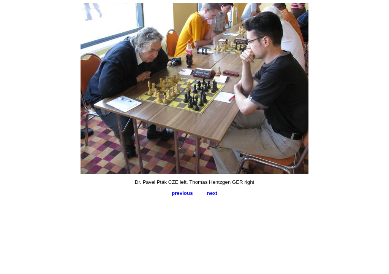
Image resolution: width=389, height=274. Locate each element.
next (212, 193)
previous (182, 193)
